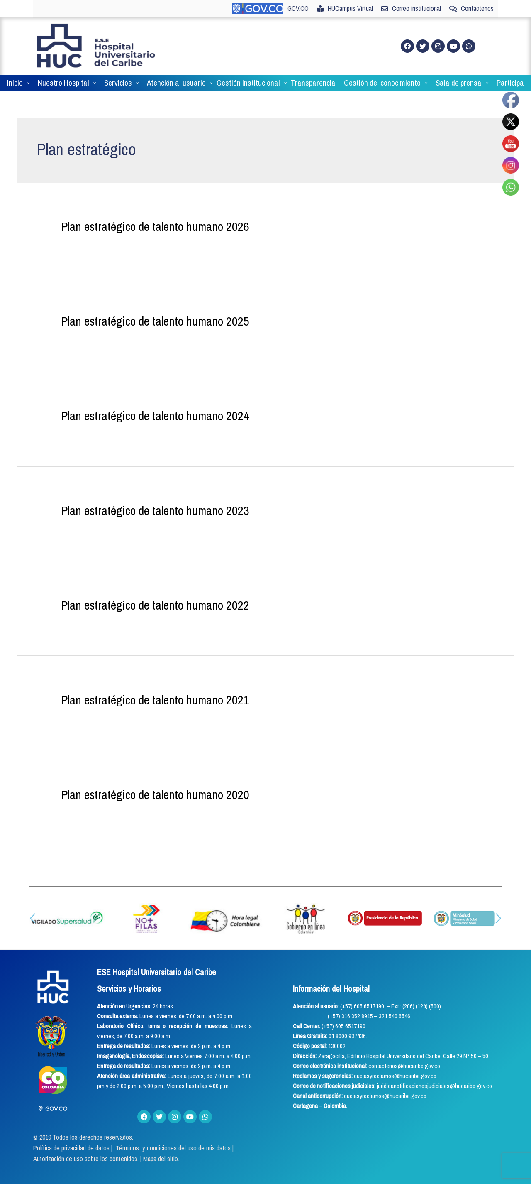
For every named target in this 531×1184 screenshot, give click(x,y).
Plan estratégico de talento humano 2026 (155, 226)
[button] (33, 918)
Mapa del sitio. (161, 1158)
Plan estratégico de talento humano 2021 (155, 699)
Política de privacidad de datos (72, 1147)
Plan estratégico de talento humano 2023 (155, 510)
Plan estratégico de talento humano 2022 (155, 605)
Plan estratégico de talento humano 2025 (155, 321)
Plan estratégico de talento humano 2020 (155, 794)
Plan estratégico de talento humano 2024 (155, 415)
